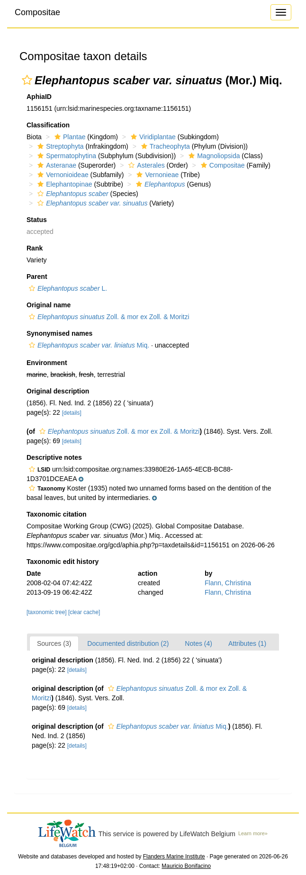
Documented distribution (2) (128, 643)
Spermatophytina (65, 156)
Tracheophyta (164, 146)
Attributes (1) (247, 643)
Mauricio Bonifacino (186, 866)
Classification (48, 125)
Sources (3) (54, 643)
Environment (47, 362)
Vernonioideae (62, 175)
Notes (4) (198, 643)
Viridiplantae (152, 137)
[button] (27, 80)
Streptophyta (59, 146)
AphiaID (39, 96)
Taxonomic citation (57, 514)
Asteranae (55, 165)
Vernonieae (156, 175)
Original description (58, 391)
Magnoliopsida (213, 156)
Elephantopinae (63, 184)
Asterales (145, 165)
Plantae (68, 137)
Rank (35, 248)
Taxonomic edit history (63, 561)
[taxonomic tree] (47, 612)
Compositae (37, 12)
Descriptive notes (54, 457)
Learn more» (253, 833)
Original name (49, 305)
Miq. (88, 345)
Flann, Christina (228, 583)
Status (37, 219)
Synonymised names (59, 333)
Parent (37, 276)
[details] (71, 413)
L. (67, 288)
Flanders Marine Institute (174, 856)
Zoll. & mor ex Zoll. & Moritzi (108, 317)
